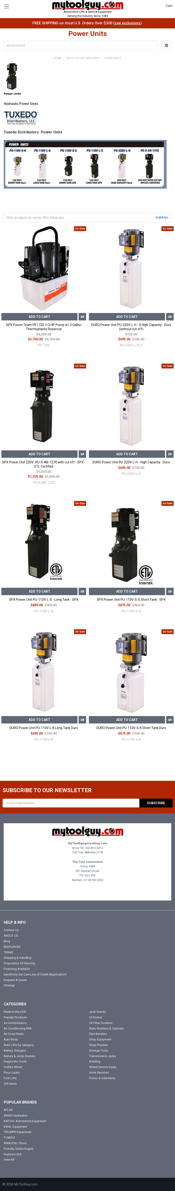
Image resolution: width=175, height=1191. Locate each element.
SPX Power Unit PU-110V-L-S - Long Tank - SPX (43, 599)
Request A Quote (15, 980)
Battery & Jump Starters (19, 1056)
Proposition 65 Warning (19, 963)
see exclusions (127, 23)
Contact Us (11, 930)
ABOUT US (11, 935)
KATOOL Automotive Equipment (25, 1121)
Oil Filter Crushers (100, 1023)
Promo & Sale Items (102, 1078)
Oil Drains (95, 1017)
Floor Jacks (12, 1072)
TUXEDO (9, 1137)
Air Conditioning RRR (18, 1028)
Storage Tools (98, 1050)
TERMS (8, 952)
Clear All (161, 217)
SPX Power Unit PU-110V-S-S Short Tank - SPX (131, 599)
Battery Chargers (15, 1050)
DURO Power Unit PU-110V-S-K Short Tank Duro (131, 728)
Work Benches (99, 1072)
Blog (7, 941)
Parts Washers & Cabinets (106, 1028)
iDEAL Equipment (15, 1126)
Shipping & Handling (17, 957)
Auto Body (11, 1039)
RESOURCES (12, 947)
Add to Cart (39, 317)
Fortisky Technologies (18, 1148)
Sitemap (9, 985)
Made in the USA (15, 1011)
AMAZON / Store (15, 1143)
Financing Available (17, 969)
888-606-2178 (94, 852)
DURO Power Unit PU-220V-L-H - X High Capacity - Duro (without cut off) (131, 327)
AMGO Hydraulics (15, 1115)
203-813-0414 (94, 848)
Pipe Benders (98, 1034)
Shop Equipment (100, 1039)
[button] (166, 45)
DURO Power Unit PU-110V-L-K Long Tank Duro (44, 728)
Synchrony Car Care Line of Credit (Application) (35, 974)
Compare (82, 316)
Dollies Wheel (13, 1067)
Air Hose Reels (14, 1034)
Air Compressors (15, 1023)
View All (9, 1159)
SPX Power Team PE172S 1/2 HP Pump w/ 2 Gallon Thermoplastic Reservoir (43, 327)
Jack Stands (97, 1011)
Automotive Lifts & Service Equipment (87, 14)
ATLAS (8, 1110)
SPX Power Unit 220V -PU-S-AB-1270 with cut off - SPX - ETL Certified (43, 464)
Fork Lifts (10, 1078)
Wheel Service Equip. (103, 1067)
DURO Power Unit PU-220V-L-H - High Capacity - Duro (131, 462)
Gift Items (10, 1083)
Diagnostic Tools (15, 1061)
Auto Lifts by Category (19, 1045)
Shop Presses (98, 1045)
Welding (94, 1061)
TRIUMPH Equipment (17, 1132)
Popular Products (15, 1017)
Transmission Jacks (102, 1056)
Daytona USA (13, 1154)
